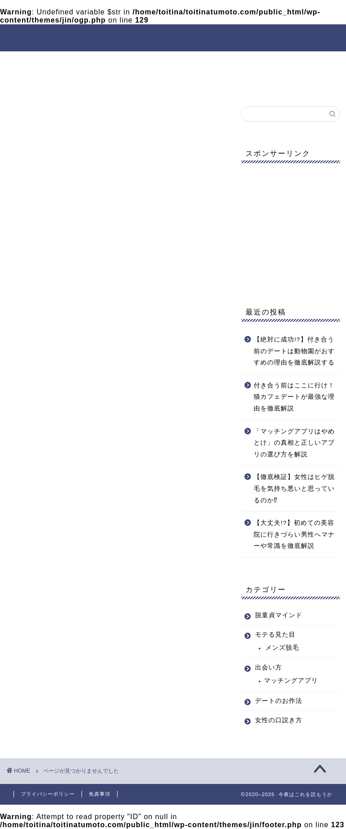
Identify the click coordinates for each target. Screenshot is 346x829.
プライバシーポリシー (48, 794)
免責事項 (99, 794)
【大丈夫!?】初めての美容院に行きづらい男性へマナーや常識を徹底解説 (294, 534)
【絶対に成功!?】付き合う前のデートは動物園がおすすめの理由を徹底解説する (294, 351)
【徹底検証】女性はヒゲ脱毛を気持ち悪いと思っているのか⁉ (294, 488)
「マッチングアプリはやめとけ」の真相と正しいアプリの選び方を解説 (294, 443)
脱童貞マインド (47, 62)
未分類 (47, 544)
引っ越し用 (55, 532)
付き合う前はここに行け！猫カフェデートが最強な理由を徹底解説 (294, 397)
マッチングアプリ (291, 680)
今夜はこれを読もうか (173, 37)
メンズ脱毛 (282, 647)
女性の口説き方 (47, 83)
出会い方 (177, 62)
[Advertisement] (290, 228)
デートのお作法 (241, 62)
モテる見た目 (117, 62)
